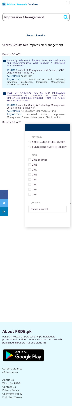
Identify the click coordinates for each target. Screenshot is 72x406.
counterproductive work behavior (45, 79)
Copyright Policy (12, 393)
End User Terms (12, 397)
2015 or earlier (39, 160)
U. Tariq (52, 110)
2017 (34, 169)
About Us (8, 380)
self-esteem (22, 84)
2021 (34, 189)
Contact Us (9, 387)
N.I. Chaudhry (28, 110)
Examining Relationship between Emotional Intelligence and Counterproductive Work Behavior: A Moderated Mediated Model (36, 63)
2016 (34, 165)
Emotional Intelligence (19, 81)
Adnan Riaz (26, 75)
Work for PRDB (11, 383)
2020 (34, 184)
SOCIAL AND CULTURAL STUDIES (48, 142)
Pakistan (11, 84)
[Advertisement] (36, 263)
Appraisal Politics (38, 114)
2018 (34, 174)
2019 (34, 179)
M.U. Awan (41, 110)
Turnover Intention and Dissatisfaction (41, 117)
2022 (34, 194)
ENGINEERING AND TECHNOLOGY (49, 147)
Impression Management (50, 81)
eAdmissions (10, 372)
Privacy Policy (10, 390)
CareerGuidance (12, 368)
